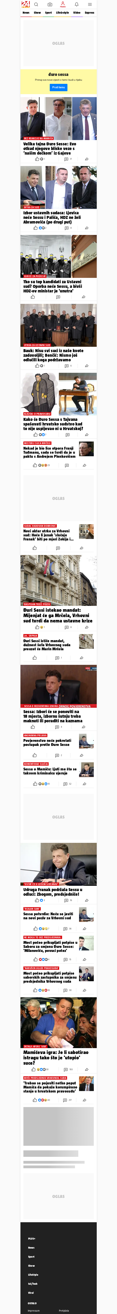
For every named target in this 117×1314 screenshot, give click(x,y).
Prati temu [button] (58, 87)
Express (89, 12)
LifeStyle (33, 1274)
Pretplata (64, 1310)
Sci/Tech (33, 1283)
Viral (31, 1292)
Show (37, 12)
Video (76, 12)
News (26, 12)
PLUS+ (32, 1238)
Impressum (34, 1310)
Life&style (62, 12)
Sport (48, 12)
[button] (36, 4)
